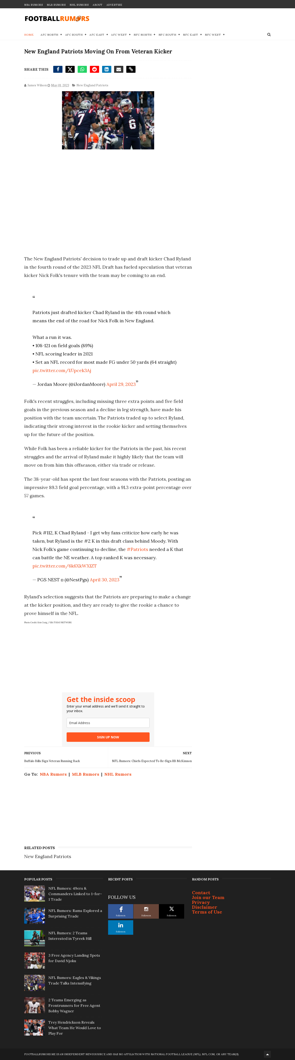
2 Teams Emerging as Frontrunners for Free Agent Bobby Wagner (74, 1005)
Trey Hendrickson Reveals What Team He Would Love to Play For (74, 1028)
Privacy (201, 902)
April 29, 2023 (121, 384)
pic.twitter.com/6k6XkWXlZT (64, 566)
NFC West (213, 34)
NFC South (167, 34)
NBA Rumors (33, 4)
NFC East (190, 34)
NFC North (143, 34)
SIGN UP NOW (108, 737)
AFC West (119, 34)
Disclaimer (204, 907)
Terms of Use (207, 912)
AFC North (49, 34)
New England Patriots (92, 85)
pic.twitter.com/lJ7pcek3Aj (61, 370)
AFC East (96, 34)
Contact (201, 892)
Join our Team (208, 897)
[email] (108, 723)
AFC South (74, 34)
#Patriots (137, 549)
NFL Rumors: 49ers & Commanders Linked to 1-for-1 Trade (75, 894)
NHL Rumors (79, 4)
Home (29, 34)
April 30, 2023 (104, 579)
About (97, 4)
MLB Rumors (56, 4)
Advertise (114, 4)
